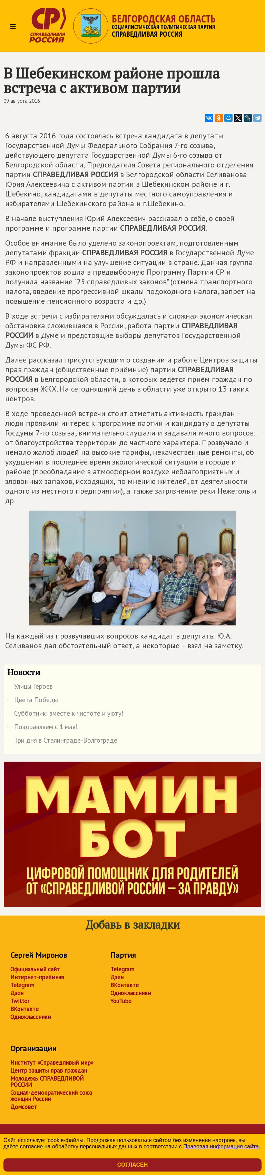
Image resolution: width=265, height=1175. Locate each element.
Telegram (22, 985)
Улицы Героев (30, 687)
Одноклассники (30, 1017)
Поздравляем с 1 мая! (42, 728)
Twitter (19, 1001)
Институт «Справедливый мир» (52, 1062)
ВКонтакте (24, 1009)
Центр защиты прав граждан (48, 1070)
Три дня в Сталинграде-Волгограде (62, 741)
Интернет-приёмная (37, 977)
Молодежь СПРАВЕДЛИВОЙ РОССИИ (47, 1081)
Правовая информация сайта (221, 1146)
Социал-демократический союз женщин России (51, 1096)
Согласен (132, 1165)
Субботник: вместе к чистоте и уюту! (65, 714)
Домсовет (23, 1107)
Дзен (16, 993)
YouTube (120, 1001)
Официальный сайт (35, 969)
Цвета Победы (32, 701)
